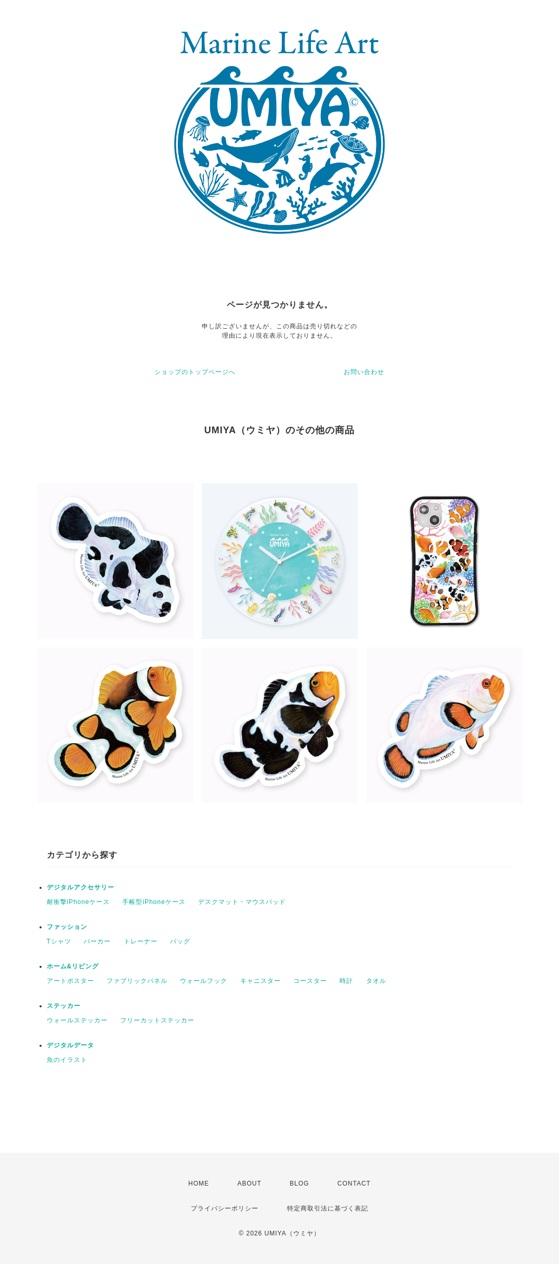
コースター (310, 980)
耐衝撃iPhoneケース (78, 902)
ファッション (67, 926)
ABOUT (249, 1183)
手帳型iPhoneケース (153, 902)
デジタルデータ (70, 1045)
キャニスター (260, 980)
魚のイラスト (67, 1059)
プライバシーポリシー (224, 1208)
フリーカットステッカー (157, 1020)
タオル (376, 980)
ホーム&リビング (73, 966)
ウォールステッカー (77, 1020)
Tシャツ (59, 941)
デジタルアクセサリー (80, 887)
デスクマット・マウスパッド (242, 902)
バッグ (180, 941)
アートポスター (70, 980)
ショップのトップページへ (195, 372)
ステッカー (64, 1005)
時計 (346, 980)
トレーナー (141, 941)
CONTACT (354, 1183)
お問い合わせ (364, 372)
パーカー (97, 941)
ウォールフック (203, 980)
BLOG (299, 1183)
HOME (198, 1183)
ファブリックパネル (137, 980)
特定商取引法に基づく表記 (327, 1208)
